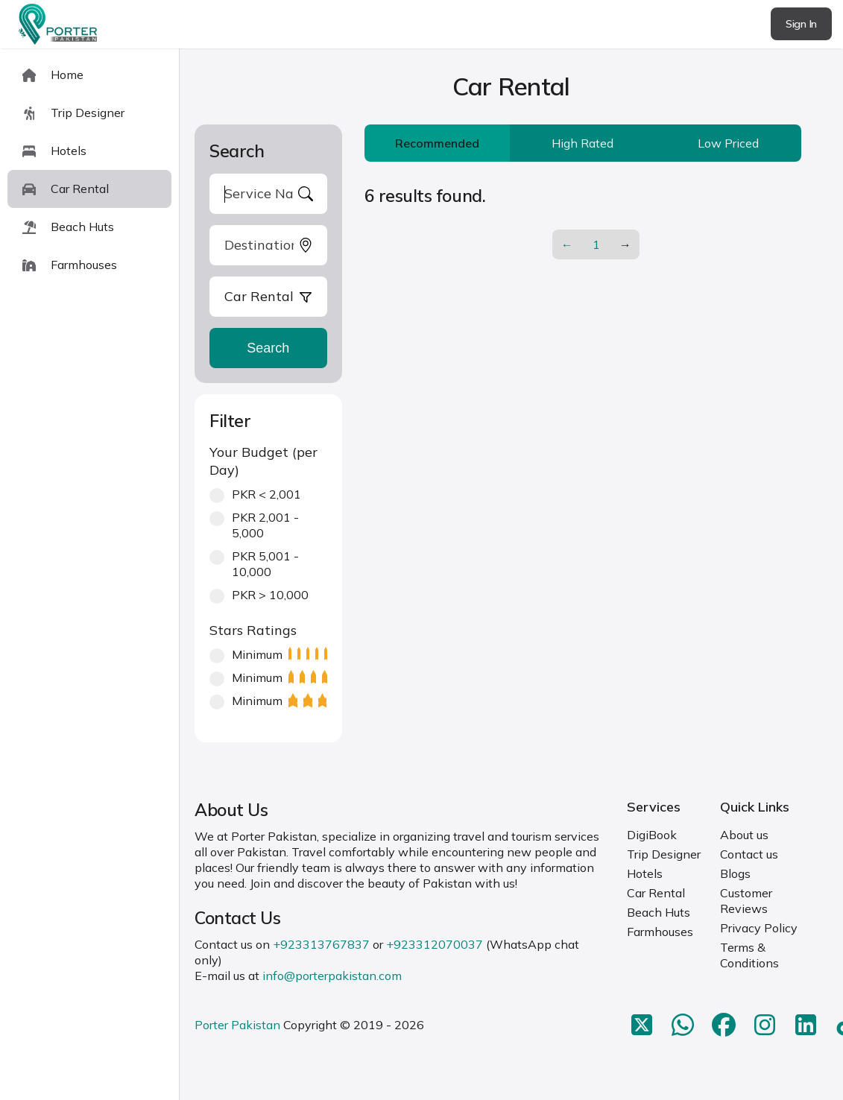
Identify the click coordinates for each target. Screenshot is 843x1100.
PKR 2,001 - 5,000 (254, 525)
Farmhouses (660, 931)
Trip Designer (664, 854)
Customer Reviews (746, 900)
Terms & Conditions (749, 955)
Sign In (801, 24)
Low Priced (728, 143)
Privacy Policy (759, 927)
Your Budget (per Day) (263, 460)
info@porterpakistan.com (332, 975)
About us (744, 834)
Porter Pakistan (237, 1024)
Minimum (268, 655)
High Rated (582, 143)
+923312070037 (434, 944)
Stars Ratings (253, 630)
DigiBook (652, 834)
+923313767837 (321, 944)
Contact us (749, 854)
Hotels (645, 873)
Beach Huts (658, 912)
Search (268, 348)
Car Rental (656, 892)
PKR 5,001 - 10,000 (254, 564)
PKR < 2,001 (255, 494)
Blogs (735, 873)
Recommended (437, 143)
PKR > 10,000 (259, 595)
